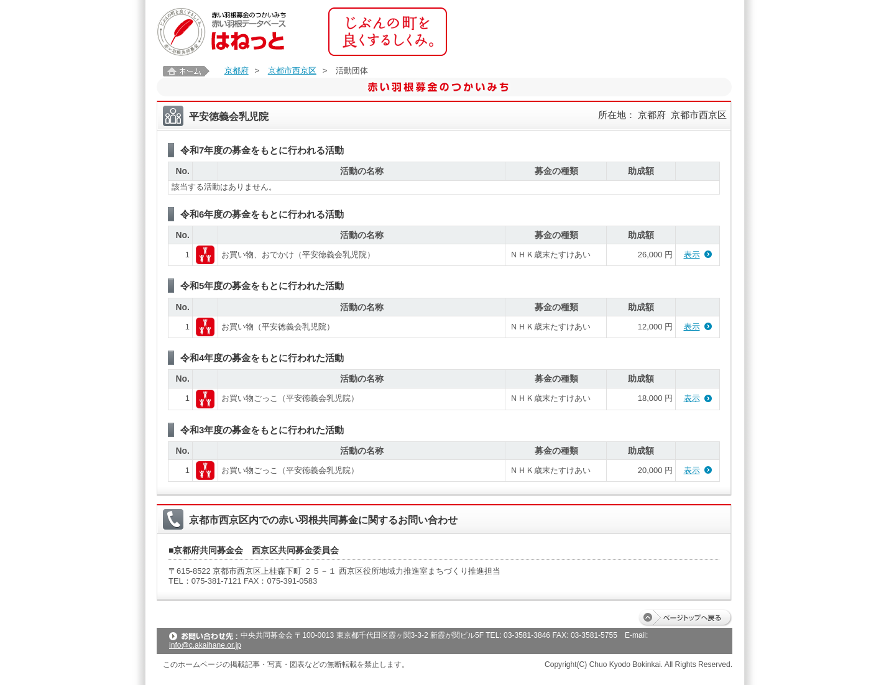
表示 (692, 254)
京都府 (236, 70)
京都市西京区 (292, 70)
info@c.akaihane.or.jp (205, 645)
